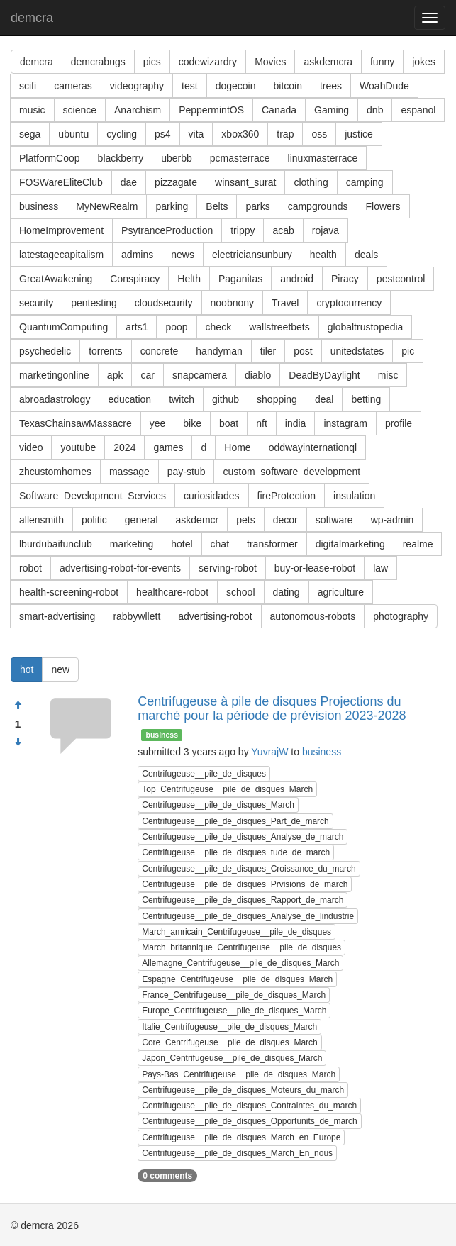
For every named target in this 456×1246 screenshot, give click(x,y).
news (182, 254)
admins (137, 254)
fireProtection (286, 495)
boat (228, 423)
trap (285, 134)
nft (261, 423)
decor (285, 519)
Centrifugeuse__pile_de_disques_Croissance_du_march (249, 869)
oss (319, 134)
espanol (418, 110)
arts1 (137, 327)
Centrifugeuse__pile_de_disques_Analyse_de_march (242, 837)
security (36, 302)
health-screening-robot (68, 592)
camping (365, 182)
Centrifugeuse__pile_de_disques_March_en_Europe (241, 1137)
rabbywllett (136, 616)
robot (30, 568)
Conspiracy (135, 278)
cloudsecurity (164, 302)
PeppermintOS (211, 110)
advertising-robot (215, 616)
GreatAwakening (55, 278)
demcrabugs (98, 61)
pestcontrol (401, 278)
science (79, 110)
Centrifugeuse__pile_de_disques (204, 774)
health (323, 254)
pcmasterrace (240, 158)
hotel (181, 544)
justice (359, 134)
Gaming (331, 110)
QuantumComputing (63, 327)
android (296, 278)
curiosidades (212, 495)
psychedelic (45, 351)
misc (388, 375)
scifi (27, 85)
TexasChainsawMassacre (75, 423)
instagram (345, 423)
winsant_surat (245, 182)
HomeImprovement (61, 230)
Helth (189, 278)
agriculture (341, 592)
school (240, 592)
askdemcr (197, 519)
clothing (311, 182)
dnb (375, 110)
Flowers (383, 206)
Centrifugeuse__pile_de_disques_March (218, 805)
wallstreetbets (279, 327)
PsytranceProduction (167, 230)
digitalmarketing (350, 544)
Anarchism (137, 110)
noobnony (233, 302)
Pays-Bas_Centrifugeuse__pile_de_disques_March (238, 1074)
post (303, 351)
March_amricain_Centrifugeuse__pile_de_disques (236, 932)
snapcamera (199, 375)
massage (129, 471)
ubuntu (73, 134)
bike (192, 423)
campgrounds (318, 206)
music (32, 110)
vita (196, 134)
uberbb (176, 158)
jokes (423, 61)
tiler (268, 351)
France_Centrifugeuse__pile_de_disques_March (234, 995)
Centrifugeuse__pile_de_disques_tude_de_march (236, 852)
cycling (121, 134)
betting (366, 399)
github (225, 399)
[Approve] (18, 705)
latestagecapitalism (61, 254)
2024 (124, 447)
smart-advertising (57, 616)
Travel (285, 302)
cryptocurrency (349, 302)
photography (400, 616)
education (129, 399)
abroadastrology (54, 399)
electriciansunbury (252, 254)
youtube (78, 447)
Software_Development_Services (92, 495)
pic (407, 351)
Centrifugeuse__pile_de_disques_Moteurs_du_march (243, 1090)
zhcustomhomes (55, 471)
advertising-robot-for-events (120, 568)
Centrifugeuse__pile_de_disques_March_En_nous (237, 1153)
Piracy (345, 278)
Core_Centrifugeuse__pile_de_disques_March (230, 1042)
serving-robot (228, 568)
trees (331, 85)
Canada (279, 110)
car (147, 375)
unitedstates (357, 351)
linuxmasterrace (323, 158)
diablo (258, 375)
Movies (270, 61)
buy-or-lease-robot (314, 568)
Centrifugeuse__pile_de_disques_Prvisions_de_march (244, 884)
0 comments (167, 1176)
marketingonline (54, 375)
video (31, 447)
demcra (32, 18)
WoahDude (384, 85)
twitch (181, 399)
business (38, 206)
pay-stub (186, 471)
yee (158, 423)
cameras (73, 85)
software (334, 519)
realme (418, 544)
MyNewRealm (107, 206)
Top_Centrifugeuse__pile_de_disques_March (227, 789)
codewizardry (208, 61)
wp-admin (392, 519)
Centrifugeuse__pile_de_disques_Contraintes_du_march (249, 1106)
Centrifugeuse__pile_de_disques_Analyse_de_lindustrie (248, 916)
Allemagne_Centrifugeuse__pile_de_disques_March (240, 963)
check (219, 327)
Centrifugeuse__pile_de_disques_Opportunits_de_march (249, 1121)
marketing (131, 544)
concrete (159, 351)
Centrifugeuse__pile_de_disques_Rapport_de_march (242, 900)
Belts (217, 206)
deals (366, 254)
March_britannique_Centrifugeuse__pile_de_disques (241, 947)
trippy (242, 230)
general (141, 519)
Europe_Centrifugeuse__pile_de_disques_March (234, 1011)
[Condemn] (18, 742)
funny (382, 61)
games (168, 447)
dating (286, 592)
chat (220, 544)
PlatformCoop (49, 158)
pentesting (94, 302)
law (380, 568)
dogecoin (236, 85)
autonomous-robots (313, 616)
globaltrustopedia (366, 327)
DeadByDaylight (324, 375)
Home (237, 447)
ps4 (163, 134)
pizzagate (176, 182)
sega (29, 134)
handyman (219, 351)
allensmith (41, 519)
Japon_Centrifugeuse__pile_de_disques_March (232, 1058)
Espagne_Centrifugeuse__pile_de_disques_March (237, 979)
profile (398, 423)
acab (283, 230)
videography (137, 85)
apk (115, 375)
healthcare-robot (172, 592)
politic (94, 519)
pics (152, 61)
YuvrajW (269, 751)
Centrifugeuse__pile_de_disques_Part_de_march (235, 821)
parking (171, 206)
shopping (277, 399)
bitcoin (288, 85)
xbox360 (240, 134)
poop (176, 327)
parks (257, 206)
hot (26, 669)
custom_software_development (291, 471)
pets (245, 519)
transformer (272, 544)
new (60, 669)
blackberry (121, 158)
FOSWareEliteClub (61, 182)
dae (129, 182)
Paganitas (240, 278)
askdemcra (328, 61)
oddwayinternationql (313, 447)
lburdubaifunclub (55, 544)
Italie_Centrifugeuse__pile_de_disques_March (229, 1027)
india (295, 423)
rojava (325, 230)
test (190, 85)
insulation (354, 495)
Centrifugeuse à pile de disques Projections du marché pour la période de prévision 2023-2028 (272, 708)
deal (324, 399)
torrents (105, 351)
